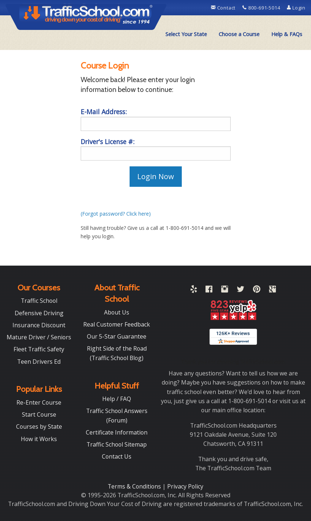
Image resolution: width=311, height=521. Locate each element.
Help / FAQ (116, 399)
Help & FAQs (286, 34)
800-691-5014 (261, 7)
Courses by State (39, 426)
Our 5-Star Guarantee (116, 336)
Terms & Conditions (135, 486)
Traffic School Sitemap (117, 444)
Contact (224, 7)
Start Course (39, 414)
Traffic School (39, 301)
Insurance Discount (38, 325)
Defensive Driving (39, 313)
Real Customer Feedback (116, 324)
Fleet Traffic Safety (39, 349)
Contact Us (116, 456)
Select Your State (186, 34)
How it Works (39, 439)
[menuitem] (186, 34)
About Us (116, 312)
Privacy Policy (185, 486)
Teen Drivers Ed (39, 362)
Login (296, 7)
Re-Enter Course (38, 402)
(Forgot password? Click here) (116, 213)
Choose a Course (239, 34)
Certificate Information (116, 432)
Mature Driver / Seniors (39, 337)
